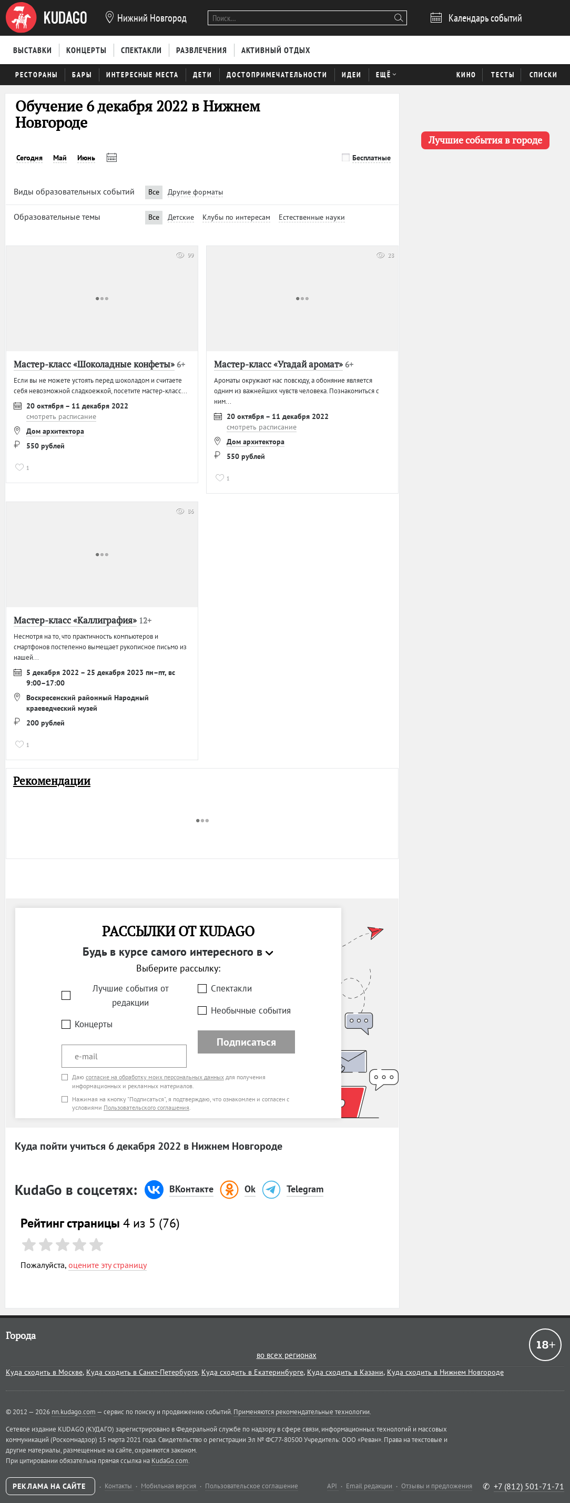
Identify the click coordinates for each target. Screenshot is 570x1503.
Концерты (94, 1024)
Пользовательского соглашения (146, 1107)
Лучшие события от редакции (131, 995)
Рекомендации (51, 781)
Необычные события (251, 1010)
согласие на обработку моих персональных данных (155, 1077)
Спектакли (231, 988)
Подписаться (246, 1042)
